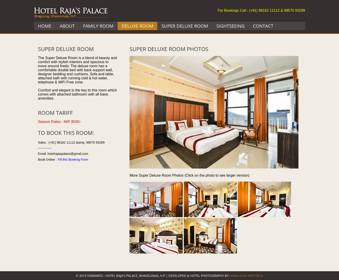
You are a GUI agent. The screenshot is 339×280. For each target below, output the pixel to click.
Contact (263, 26)
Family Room (98, 26)
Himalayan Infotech (246, 275)
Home (44, 26)
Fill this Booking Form (73, 159)
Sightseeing (230, 26)
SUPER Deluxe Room (185, 26)
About (67, 26)
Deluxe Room (137, 26)
